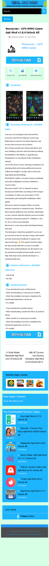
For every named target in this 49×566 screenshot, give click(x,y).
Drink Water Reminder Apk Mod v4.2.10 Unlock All (14, 355)
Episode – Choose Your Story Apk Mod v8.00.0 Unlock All (32, 431)
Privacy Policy (19, 531)
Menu (7, 19)
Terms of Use (28, 531)
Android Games (17, 37)
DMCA (12, 531)
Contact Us (36, 531)
